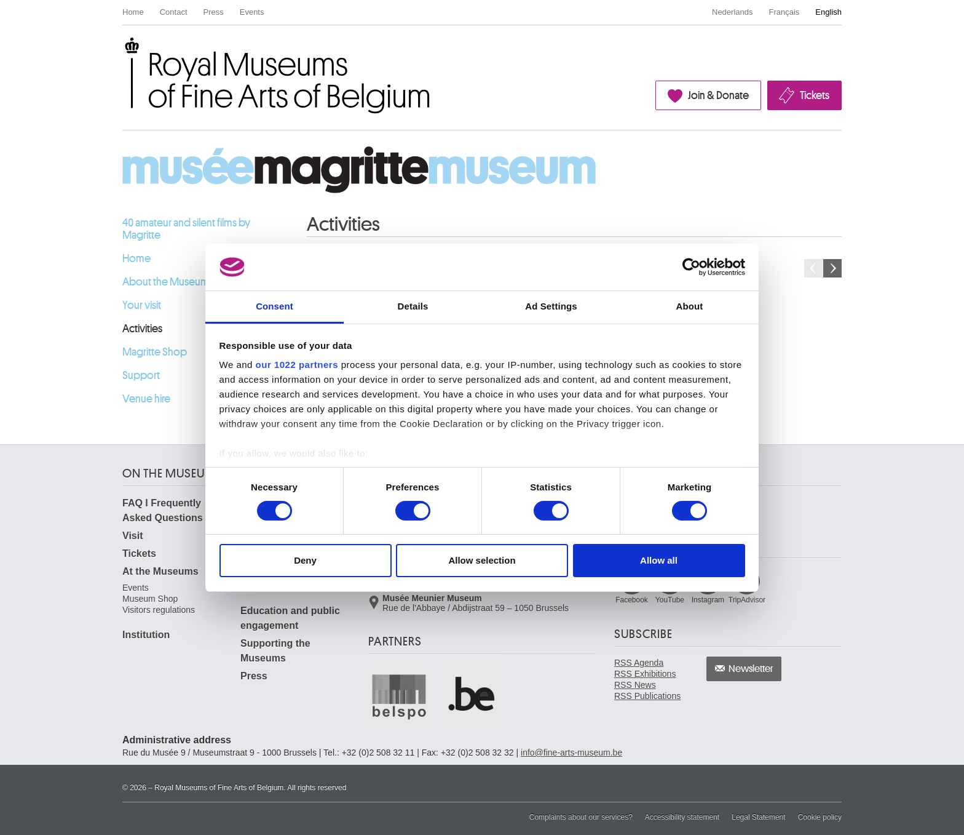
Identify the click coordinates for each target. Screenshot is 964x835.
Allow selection (481, 560)
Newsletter (751, 669)
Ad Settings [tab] (551, 306)
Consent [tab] (274, 306)
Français (784, 12)
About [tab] (689, 306)
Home (133, 12)
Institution (146, 634)
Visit (132, 535)
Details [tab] (413, 306)
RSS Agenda (638, 663)
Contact (174, 12)
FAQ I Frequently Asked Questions (162, 510)
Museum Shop (150, 599)
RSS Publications (647, 696)
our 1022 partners (297, 364)
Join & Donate (718, 95)
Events (252, 12)
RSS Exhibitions (645, 674)
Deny (305, 560)
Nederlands (732, 12)
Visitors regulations (158, 610)
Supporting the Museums (275, 650)
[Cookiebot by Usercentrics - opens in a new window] (691, 267)
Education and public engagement (290, 618)
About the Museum (165, 281)
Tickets (814, 95)
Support (141, 375)
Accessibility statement (682, 817)
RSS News (635, 685)
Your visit (141, 305)
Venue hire (146, 398)
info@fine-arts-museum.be (571, 752)
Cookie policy (820, 817)
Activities (142, 328)
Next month (832, 268)
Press (213, 12)
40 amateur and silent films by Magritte (186, 229)
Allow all (659, 560)
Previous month (813, 268)
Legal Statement (758, 817)
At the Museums (160, 571)
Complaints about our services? (581, 817)
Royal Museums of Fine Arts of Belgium (121, 51)
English (828, 12)
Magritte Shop (154, 352)
